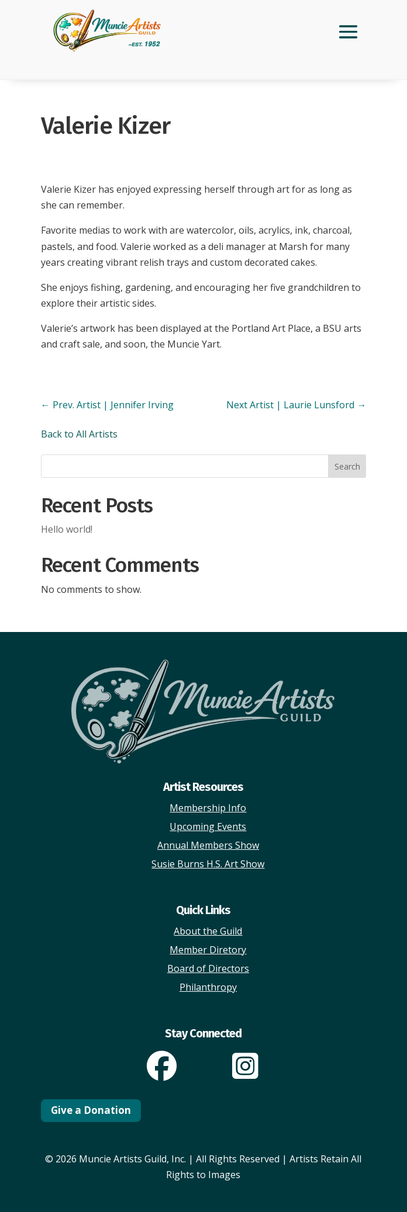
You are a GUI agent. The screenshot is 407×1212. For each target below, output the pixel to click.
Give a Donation (91, 1110)
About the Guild (208, 931)
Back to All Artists (79, 434)
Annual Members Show (208, 845)
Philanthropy (208, 987)
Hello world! (66, 529)
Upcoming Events (208, 826)
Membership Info (208, 807)
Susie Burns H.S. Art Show (207, 863)
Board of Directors (208, 968)
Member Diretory (208, 949)
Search (347, 466)
